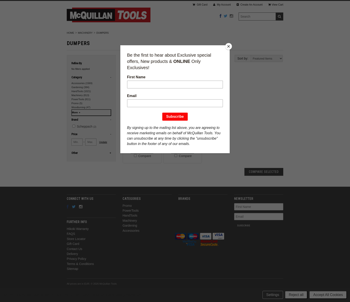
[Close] (228, 46)
